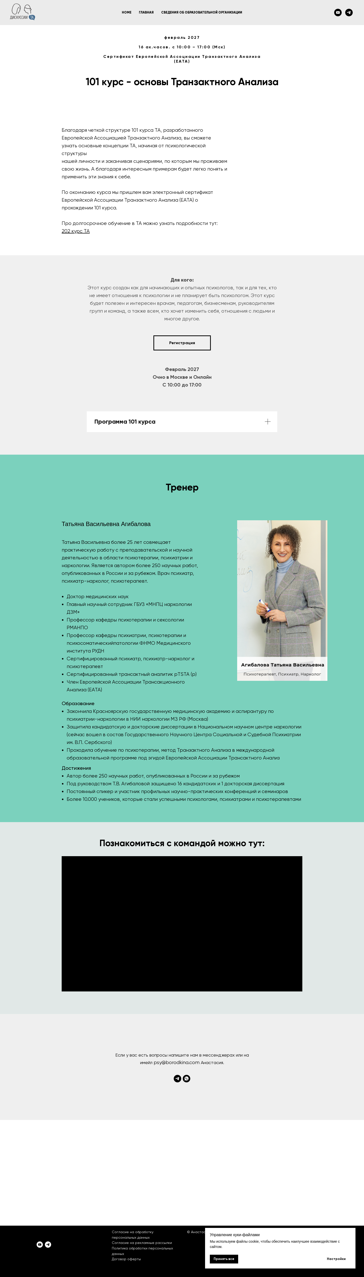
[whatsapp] (186, 1078)
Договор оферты (126, 1259)
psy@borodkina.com (177, 1062)
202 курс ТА (76, 231)
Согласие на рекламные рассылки (142, 1243)
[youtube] (338, 12)
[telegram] (349, 12)
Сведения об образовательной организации (201, 13)
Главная (146, 13)
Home (126, 13)
